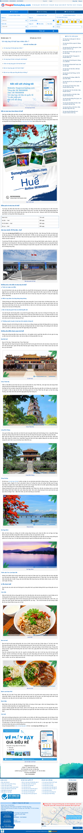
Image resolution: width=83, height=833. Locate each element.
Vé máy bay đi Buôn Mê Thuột (49, 782)
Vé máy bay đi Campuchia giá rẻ (29, 788)
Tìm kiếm (44, 826)
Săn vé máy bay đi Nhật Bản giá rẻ (30, 782)
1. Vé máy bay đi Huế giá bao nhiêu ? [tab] (12, 48)
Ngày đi (31, 17)
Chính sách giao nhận (6, 785)
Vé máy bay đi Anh (26, 787)
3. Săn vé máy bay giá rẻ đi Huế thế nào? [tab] (14, 63)
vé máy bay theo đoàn (26, 121)
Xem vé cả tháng (42, 11)
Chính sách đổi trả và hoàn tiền (8, 788)
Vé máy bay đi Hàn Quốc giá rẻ (29, 793)
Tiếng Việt (45, 1)
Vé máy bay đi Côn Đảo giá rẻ (49, 787)
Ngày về (31, 23)
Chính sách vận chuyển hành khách (9, 787)
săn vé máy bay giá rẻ (20, 726)
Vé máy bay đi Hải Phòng (48, 793)
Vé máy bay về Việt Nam (28, 785)
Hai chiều (49, 23)
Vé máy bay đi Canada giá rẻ (29, 790)
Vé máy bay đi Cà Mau (47, 785)
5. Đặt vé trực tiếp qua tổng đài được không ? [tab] (15, 72)
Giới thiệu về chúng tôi (6, 790)
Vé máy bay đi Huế (46, 790)
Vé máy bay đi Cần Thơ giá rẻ (49, 788)
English (50, 1)
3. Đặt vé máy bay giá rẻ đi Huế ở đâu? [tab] (13, 68)
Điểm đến (4, 23)
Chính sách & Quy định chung (8, 783)
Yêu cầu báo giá (69, 11)
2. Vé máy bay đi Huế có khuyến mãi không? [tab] (14, 59)
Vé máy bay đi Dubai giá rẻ (28, 791)
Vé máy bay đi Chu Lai (47, 783)
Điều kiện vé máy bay (6, 791)
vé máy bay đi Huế (13, 481)
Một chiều (41, 23)
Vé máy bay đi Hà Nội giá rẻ (49, 791)
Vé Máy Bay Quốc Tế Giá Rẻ (29, 783)
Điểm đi (3, 17)
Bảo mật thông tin (5, 782)
